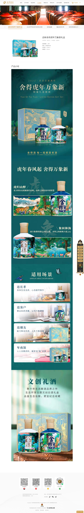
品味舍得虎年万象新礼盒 (15, 27)
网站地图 (42, 510)
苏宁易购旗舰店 (48, 486)
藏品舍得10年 (60, 27)
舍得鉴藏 (49, 27)
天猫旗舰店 (24, 486)
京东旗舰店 (36, 486)
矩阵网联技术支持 (53, 502)
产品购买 (76, 2)
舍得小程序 (60, 486)
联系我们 (47, 510)
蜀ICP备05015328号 (45, 502)
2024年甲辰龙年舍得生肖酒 (34, 27)
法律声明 (37, 510)
